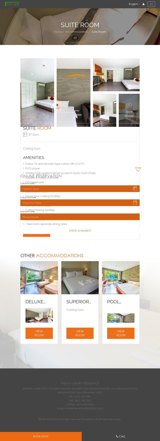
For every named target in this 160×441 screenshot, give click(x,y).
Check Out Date (28, 198)
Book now (36, 119)
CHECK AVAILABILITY (80, 230)
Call (122, 436)
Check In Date (27, 184)
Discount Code (27, 212)
